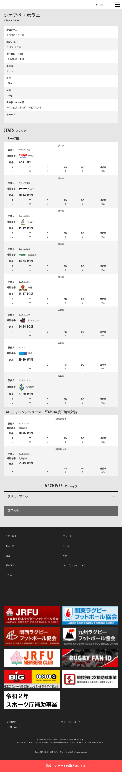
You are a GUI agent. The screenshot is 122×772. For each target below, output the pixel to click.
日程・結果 (11, 536)
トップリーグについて (74, 565)
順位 (8, 555)
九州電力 (26, 387)
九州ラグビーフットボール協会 (90, 636)
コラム (9, 575)
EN (101, 4)
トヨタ (26, 222)
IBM (25, 353)
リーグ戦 (12, 138)
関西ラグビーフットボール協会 (32, 636)
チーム (66, 546)
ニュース (10, 546)
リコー (26, 188)
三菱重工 (28, 254)
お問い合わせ (14, 727)
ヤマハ (26, 156)
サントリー (29, 320)
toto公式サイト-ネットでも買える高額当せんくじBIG (32, 679)
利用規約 (11, 722)
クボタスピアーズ (15, 35)
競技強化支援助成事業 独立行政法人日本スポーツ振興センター (90, 679)
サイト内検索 (108, 4)
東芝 (25, 287)
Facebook (60, 591)
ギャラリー (11, 565)
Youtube (97, 591)
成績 (65, 555)
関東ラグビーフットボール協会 (90, 615)
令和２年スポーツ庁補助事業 (32, 700)
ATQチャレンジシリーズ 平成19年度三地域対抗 (41, 412)
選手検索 (13, 510)
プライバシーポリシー (72, 722)
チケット (67, 536)
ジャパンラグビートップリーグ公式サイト (14, 4)
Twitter (24, 591)
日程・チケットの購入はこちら (66, 765)
